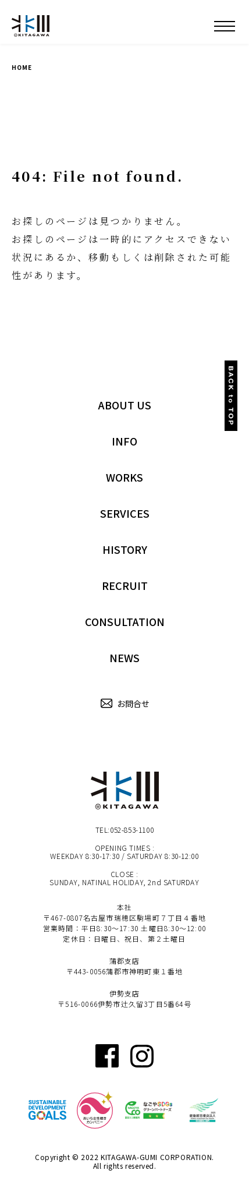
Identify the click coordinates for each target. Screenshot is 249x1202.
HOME (22, 67)
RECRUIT (125, 585)
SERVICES (125, 513)
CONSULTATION (125, 621)
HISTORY (124, 549)
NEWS (124, 657)
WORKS (124, 477)
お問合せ (124, 703)
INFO (124, 440)
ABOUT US (124, 404)
